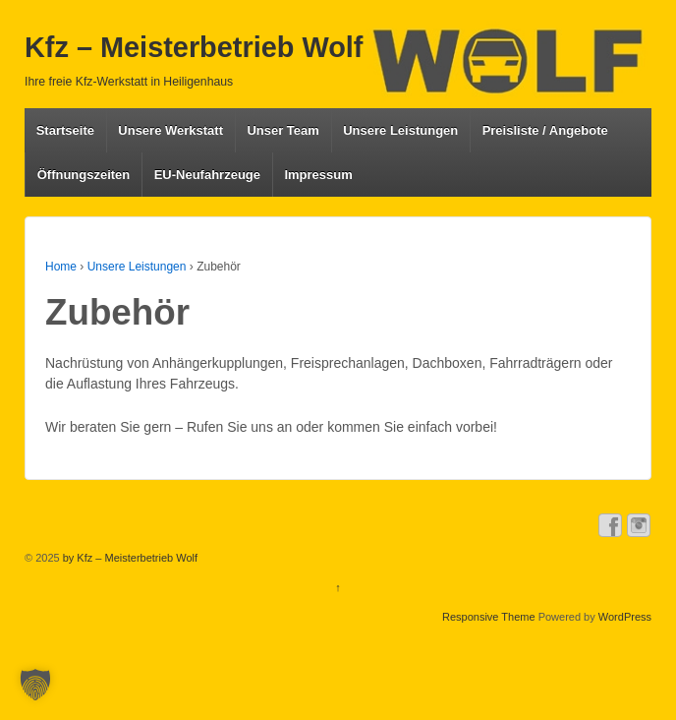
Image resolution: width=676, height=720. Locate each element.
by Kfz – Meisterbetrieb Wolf (128, 558)
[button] (35, 684)
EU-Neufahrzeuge (207, 174)
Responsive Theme (488, 617)
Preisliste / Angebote (545, 130)
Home (61, 266)
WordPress (624, 617)
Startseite (65, 130)
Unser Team (282, 130)
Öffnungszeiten (84, 174)
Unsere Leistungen (400, 130)
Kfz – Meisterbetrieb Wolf (194, 47)
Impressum (318, 174)
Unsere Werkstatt (170, 130)
